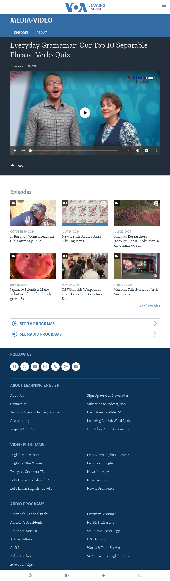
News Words (96, 480)
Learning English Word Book (108, 421)
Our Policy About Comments (108, 429)
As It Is (15, 548)
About (42, 33)
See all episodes (149, 306)
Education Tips (21, 565)
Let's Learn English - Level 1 (31, 488)
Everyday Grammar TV (27, 472)
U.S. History (96, 539)
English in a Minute (25, 455)
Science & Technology (103, 531)
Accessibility (20, 421)
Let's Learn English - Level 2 (108, 455)
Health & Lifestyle (100, 522)
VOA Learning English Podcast (110, 556)
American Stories (23, 531)
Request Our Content (26, 429)
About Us (17, 396)
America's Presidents (26, 522)
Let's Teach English (101, 463)
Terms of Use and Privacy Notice (34, 412)
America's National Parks (29, 514)
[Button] (17, 167)
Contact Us (18, 404)
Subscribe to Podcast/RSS (106, 404)
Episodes (21, 33)
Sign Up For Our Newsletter (108, 396)
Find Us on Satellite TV (104, 412)
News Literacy (98, 472)
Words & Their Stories (104, 548)
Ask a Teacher (20, 556)
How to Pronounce (100, 488)
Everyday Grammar (101, 514)
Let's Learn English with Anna (32, 480)
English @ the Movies (26, 463)
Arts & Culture (21, 539)
